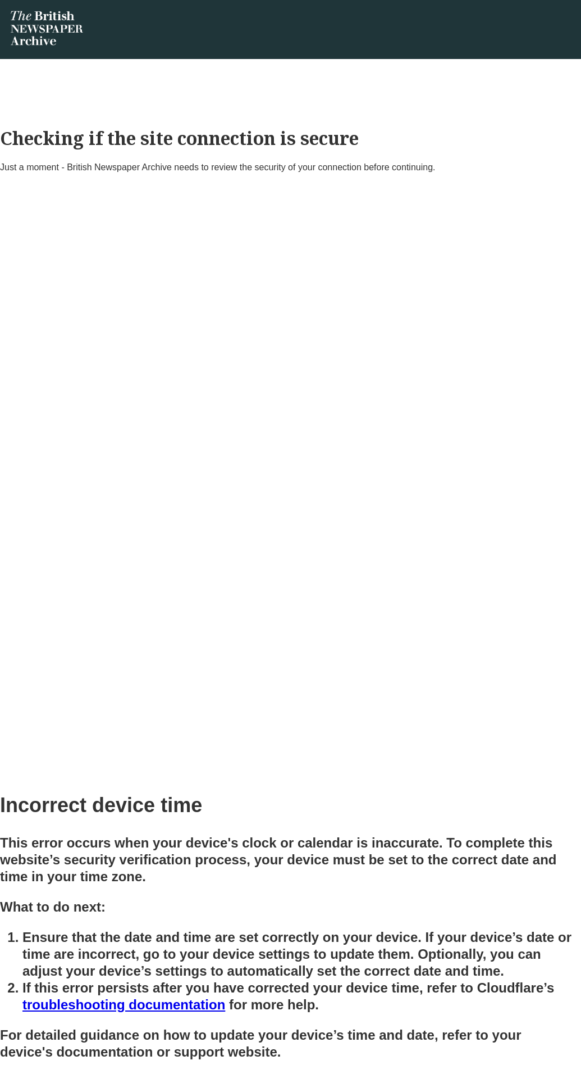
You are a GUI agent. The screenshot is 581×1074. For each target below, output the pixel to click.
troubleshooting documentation (123, 1004)
